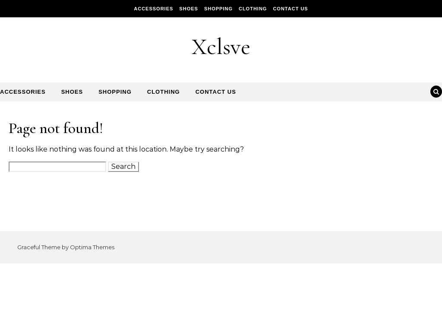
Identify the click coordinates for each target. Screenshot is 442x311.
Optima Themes (92, 247)
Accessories (153, 8)
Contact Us (290, 8)
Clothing (253, 8)
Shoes (188, 8)
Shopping (218, 8)
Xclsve (221, 46)
